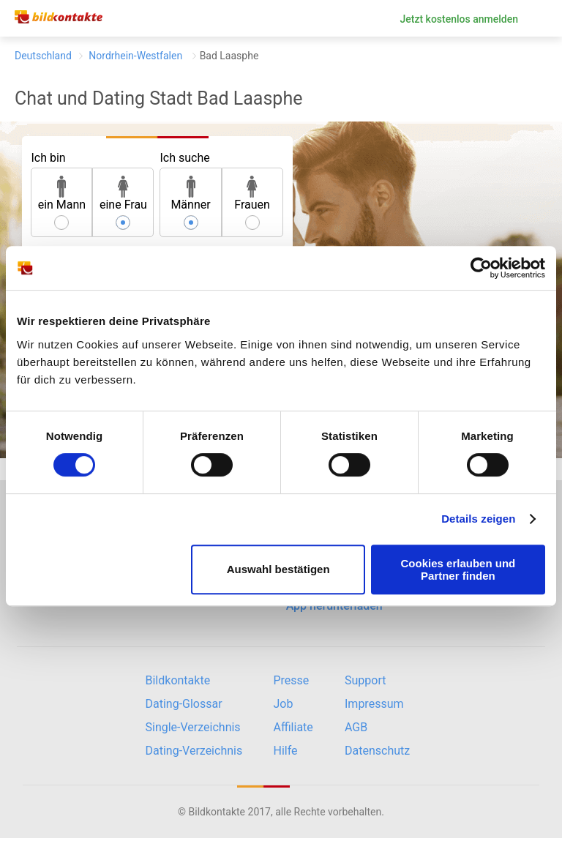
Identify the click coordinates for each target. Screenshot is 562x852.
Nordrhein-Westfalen (135, 55)
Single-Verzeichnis (193, 727)
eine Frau (123, 194)
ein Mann (62, 194)
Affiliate (293, 727)
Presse (292, 680)
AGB (356, 727)
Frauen (252, 194)
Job (283, 704)
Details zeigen (478, 518)
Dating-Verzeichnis (194, 751)
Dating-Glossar (184, 704)
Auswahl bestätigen (278, 569)
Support (365, 680)
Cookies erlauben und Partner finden (458, 569)
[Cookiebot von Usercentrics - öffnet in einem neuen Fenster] (481, 268)
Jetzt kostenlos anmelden (459, 19)
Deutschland (43, 55)
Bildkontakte (178, 680)
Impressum (374, 704)
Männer (190, 194)
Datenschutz (377, 751)
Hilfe (286, 751)
